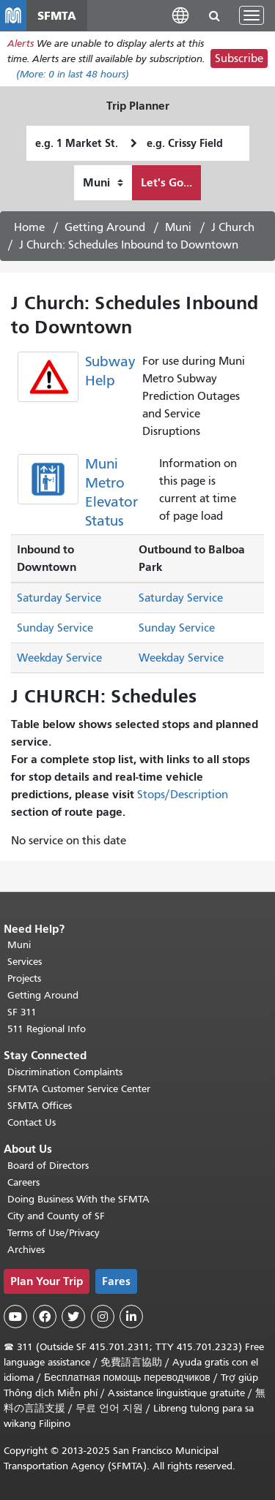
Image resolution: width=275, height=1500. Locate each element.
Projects (24, 978)
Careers (23, 1182)
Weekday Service (59, 657)
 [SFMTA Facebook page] (45, 1316)
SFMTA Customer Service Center (78, 1089)
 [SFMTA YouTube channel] (15, 1316)
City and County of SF (56, 1216)
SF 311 (22, 1012)
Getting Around (105, 227)
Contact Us (31, 1122)
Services (24, 961)
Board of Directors (48, 1165)
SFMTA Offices (39, 1105)
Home (29, 227)
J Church (232, 227)
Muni (178, 227)
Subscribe (239, 58)
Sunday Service (55, 628)
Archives (26, 1249)
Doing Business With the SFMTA (78, 1199)
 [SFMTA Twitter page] (73, 1316)
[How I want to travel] (103, 182)
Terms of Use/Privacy (53, 1233)
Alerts (20, 43)
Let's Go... (166, 182)
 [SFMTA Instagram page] (103, 1316)
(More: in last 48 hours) (72, 74)
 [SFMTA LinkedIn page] (131, 1316)
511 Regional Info (46, 1029)
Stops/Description (182, 794)
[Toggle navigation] (251, 15)
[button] (180, 15)
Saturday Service (59, 598)
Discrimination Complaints (64, 1072)
